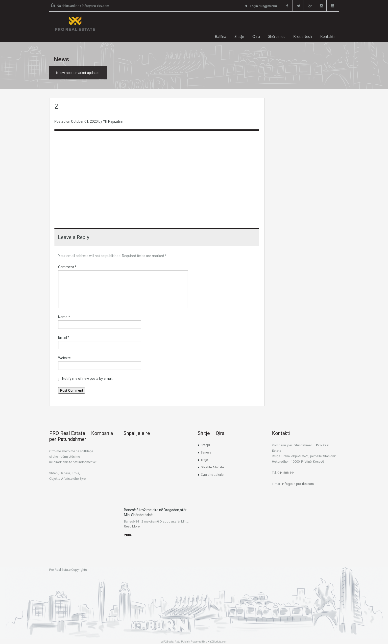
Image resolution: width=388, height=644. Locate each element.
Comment (67, 267)
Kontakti (327, 36)
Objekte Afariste (212, 467)
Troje (204, 460)
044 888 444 (285, 473)
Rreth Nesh (302, 36)
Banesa (206, 452)
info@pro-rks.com (95, 5)
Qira (256, 36)
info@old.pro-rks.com (298, 484)
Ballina (220, 36)
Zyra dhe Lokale (212, 475)
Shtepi (205, 445)
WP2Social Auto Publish (175, 641)
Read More (132, 526)
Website (64, 358)
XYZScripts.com (217, 641)
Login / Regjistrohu (261, 6)
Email (63, 337)
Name (64, 317)
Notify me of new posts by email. (87, 379)
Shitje (239, 36)
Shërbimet (276, 36)
